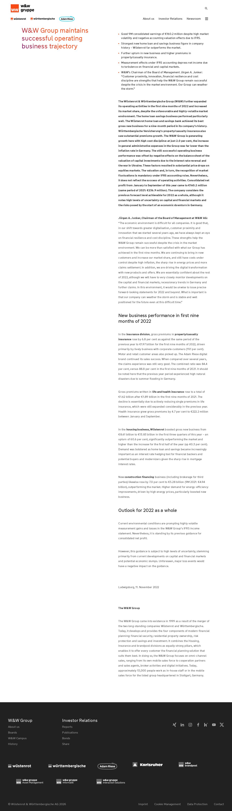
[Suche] (206, 8)
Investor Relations (170, 19)
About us (148, 19)
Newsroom (194, 19)
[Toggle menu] (206, 18)
